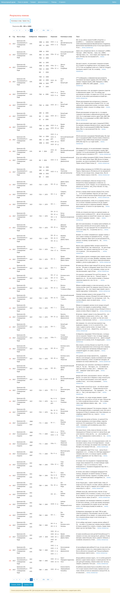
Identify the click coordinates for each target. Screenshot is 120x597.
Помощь (54, 2)
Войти (114, 2)
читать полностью (87, 47)
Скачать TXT (28, 584)
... (22, 30)
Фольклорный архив (8, 2)
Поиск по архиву (23, 2)
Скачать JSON (15, 584)
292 (48, 30)
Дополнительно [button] (43, 2)
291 (44, 30)
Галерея (33, 2)
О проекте (62, 2)
